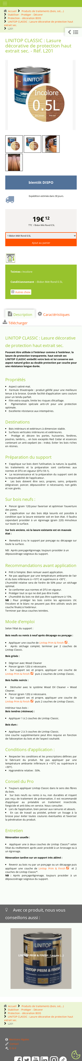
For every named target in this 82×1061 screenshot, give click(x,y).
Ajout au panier (41, 242)
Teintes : (16, 271)
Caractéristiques (54, 314)
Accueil (12, 11)
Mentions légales (17, 1039)
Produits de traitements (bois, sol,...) (43, 11)
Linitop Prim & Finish (51, 642)
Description (20, 314)
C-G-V (10, 1048)
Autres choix (20, 292)
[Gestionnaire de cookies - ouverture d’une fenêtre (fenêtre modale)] (76, 1055)
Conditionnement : (24, 281)
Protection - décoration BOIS (24, 18)
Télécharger (15, 322)
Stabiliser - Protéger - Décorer (25, 14)
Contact (12, 1043)
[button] (73, 32)
